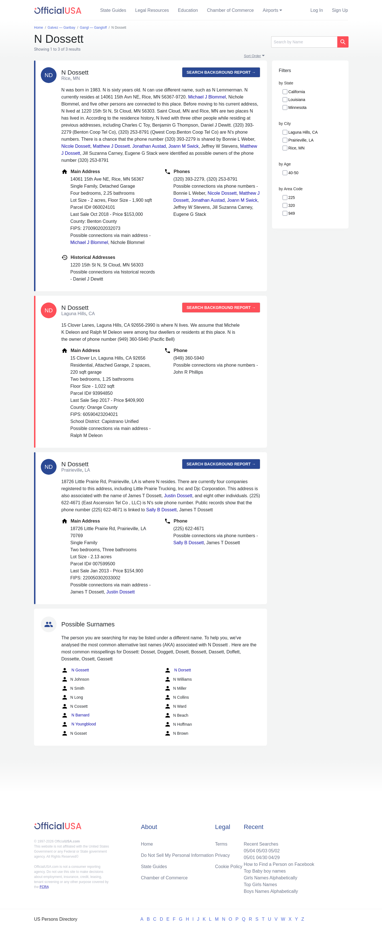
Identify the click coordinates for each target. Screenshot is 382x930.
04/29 (274, 857)
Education (188, 10)
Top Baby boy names (265, 871)
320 (291, 205)
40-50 (293, 172)
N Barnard (75, 715)
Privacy (222, 855)
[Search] (304, 42)
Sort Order (252, 56)
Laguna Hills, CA (303, 132)
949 (291, 213)
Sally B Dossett (161, 509)
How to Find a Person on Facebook (279, 864)
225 (291, 197)
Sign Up (340, 10)
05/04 (249, 850)
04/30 (261, 857)
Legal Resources (152, 10)
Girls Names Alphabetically (270, 877)
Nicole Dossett (75, 146)
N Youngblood (78, 724)
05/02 (274, 850)
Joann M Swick (183, 146)
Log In (317, 10)
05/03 (261, 850)
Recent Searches (261, 844)
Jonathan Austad (149, 146)
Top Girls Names (260, 884)
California (296, 91)
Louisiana (296, 99)
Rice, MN (296, 148)
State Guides (113, 10)
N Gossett (75, 670)
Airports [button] (270, 10)
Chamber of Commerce (230, 10)
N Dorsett (177, 670)
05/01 (249, 857)
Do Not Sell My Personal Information (177, 855)
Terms (221, 844)
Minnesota (297, 107)
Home (147, 844)
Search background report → (221, 72)
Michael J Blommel (207, 97)
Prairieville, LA (300, 140)
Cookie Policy (228, 866)
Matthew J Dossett (111, 146)
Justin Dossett (178, 495)
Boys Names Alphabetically (271, 891)
